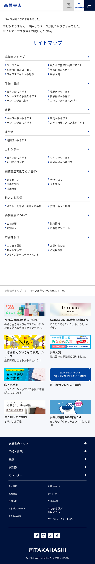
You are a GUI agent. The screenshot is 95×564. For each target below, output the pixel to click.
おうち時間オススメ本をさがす (67, 122)
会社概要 (12, 223)
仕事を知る (13, 184)
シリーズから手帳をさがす (21, 96)
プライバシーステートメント (23, 254)
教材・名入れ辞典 (60, 206)
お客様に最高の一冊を (19, 69)
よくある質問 (14, 245)
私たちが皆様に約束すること (66, 65)
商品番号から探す (60, 96)
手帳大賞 (55, 74)
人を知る (55, 184)
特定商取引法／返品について (55, 510)
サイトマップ (14, 250)
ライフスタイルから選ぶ (20, 74)
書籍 (8, 110)
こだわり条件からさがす (63, 100)
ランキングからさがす (19, 122)
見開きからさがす (60, 91)
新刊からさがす (58, 118)
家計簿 (9, 132)
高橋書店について (16, 215)
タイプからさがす (60, 157)
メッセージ (13, 179)
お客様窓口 (12, 237)
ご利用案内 (56, 250)
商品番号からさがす (61, 162)
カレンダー (12, 149)
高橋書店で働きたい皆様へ (22, 171)
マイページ (79, 5)
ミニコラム (13, 65)
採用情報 (12, 188)
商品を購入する (68, 5)
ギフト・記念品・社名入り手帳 (24, 206)
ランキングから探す (18, 100)
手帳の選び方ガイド (61, 69)
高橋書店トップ (15, 57)
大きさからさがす (17, 91)
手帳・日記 (12, 83)
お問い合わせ (57, 245)
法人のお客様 (13, 197)
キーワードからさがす (19, 118)
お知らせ (12, 228)
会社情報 (12, 486)
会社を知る (56, 179)
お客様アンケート (60, 228)
